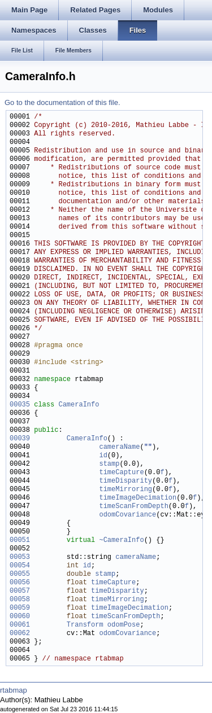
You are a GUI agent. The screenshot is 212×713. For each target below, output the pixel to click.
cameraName (119, 447)
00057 (20, 591)
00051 (20, 540)
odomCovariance (127, 515)
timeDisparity (125, 481)
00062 (20, 633)
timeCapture (121, 473)
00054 (20, 566)
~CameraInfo (121, 540)
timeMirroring (125, 490)
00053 (20, 557)
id (103, 456)
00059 (20, 608)
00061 (20, 625)
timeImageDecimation (137, 498)
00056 (20, 583)
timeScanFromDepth (133, 506)
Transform (85, 625)
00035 (20, 405)
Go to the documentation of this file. (62, 102)
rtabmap (13, 690)
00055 (20, 574)
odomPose (123, 625)
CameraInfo (78, 405)
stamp (109, 464)
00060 (20, 617)
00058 (20, 600)
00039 (20, 439)
